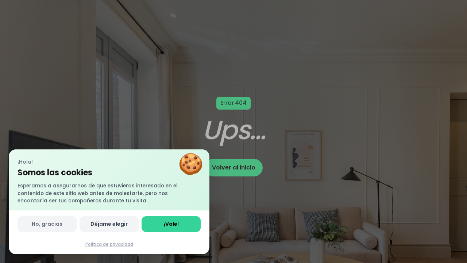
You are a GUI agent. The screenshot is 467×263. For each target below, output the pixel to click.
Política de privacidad (109, 244)
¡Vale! (171, 224)
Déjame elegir (109, 224)
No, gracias (47, 224)
